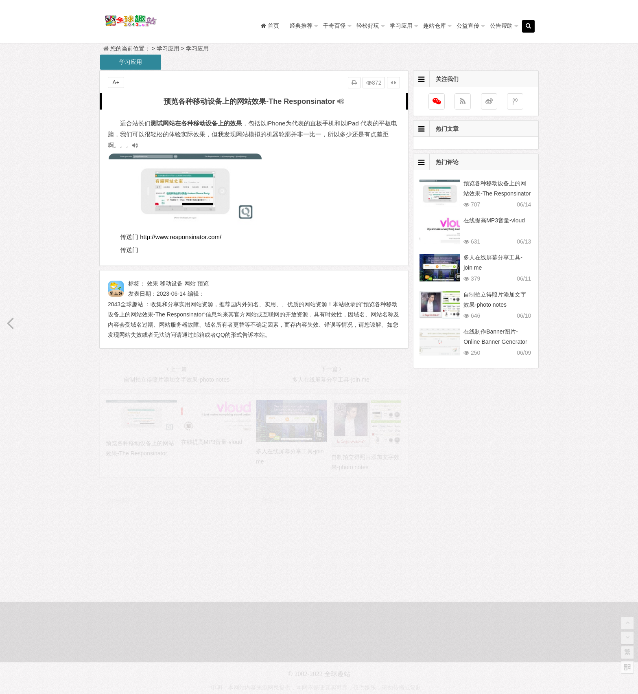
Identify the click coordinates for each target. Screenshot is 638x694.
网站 (190, 283)
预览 (203, 283)
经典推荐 (301, 25)
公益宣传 (468, 25)
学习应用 (401, 25)
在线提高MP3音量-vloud (494, 220)
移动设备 (171, 283)
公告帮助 (501, 25)
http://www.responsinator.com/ (180, 236)
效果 (152, 283)
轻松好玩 (367, 25)
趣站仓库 (434, 25)
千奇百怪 (334, 25)
